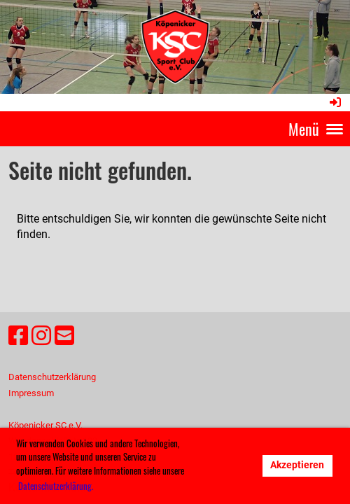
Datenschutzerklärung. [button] (55, 486)
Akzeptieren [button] (297, 465)
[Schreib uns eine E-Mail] (64, 336)
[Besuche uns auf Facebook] (18, 336)
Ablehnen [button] (225, 465)
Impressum (31, 393)
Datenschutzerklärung (52, 377)
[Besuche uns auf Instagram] (41, 336)
